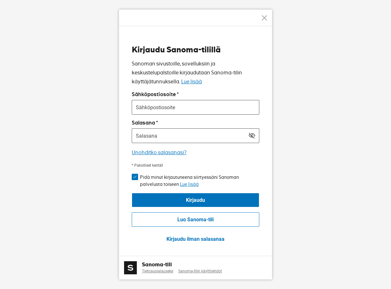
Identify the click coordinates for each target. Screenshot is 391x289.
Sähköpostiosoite (154, 94)
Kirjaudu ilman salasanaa (195, 239)
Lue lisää (191, 81)
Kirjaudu (195, 200)
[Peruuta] (264, 17)
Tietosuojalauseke (157, 271)
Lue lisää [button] (189, 184)
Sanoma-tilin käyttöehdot (200, 271)
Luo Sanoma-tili (195, 220)
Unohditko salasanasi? (159, 152)
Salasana (143, 123)
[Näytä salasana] (252, 135)
